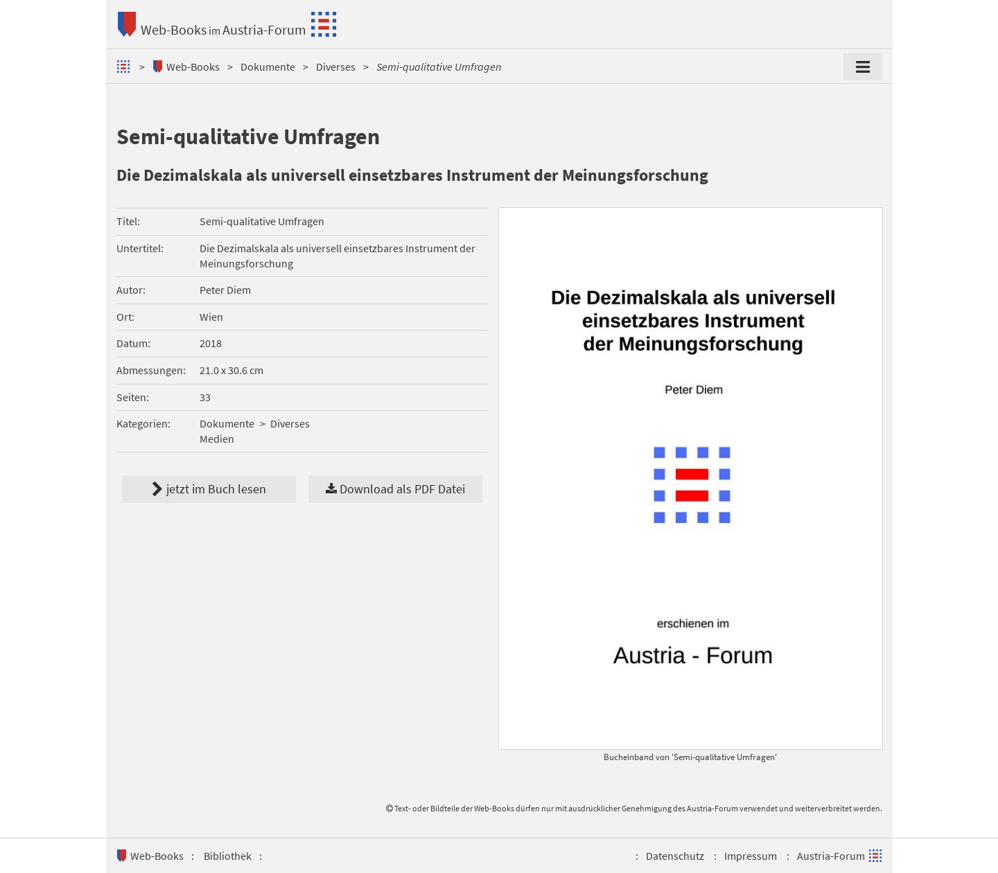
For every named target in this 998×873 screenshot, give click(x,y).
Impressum (750, 856)
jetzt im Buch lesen (209, 489)
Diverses (336, 66)
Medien (217, 439)
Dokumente (267, 66)
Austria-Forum (264, 29)
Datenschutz (675, 856)
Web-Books (174, 29)
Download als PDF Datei (395, 489)
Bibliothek (228, 856)
